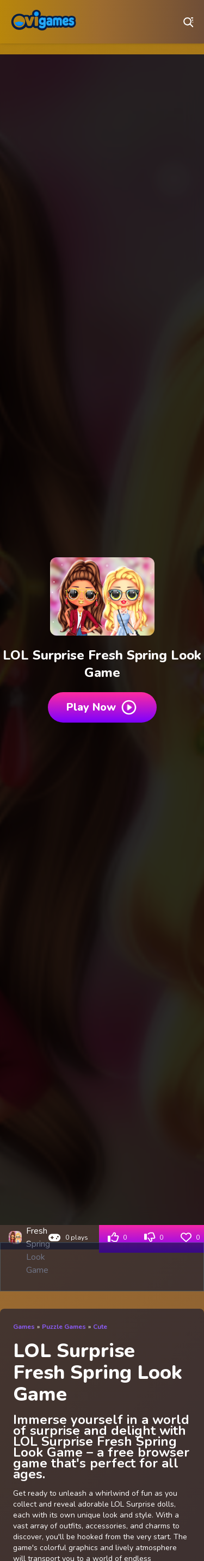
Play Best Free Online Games (43, 21)
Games (24, 1326)
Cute (100, 1326)
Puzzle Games (64, 1326)
